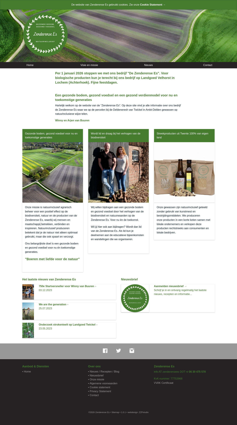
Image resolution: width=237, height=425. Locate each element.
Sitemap (115, 412)
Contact (207, 65)
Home (29, 65)
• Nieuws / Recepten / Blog (103, 371)
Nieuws (148, 65)
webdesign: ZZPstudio (138, 412)
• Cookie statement (99, 387)
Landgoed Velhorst (156, 78)
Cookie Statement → (153, 4)
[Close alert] (232, 4)
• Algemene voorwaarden (102, 383)
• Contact (93, 395)
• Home (26, 371)
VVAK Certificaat (163, 382)
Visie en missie (89, 65)
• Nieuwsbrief (96, 375)
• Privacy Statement (99, 391)
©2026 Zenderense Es (98, 412)
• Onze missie (96, 379)
